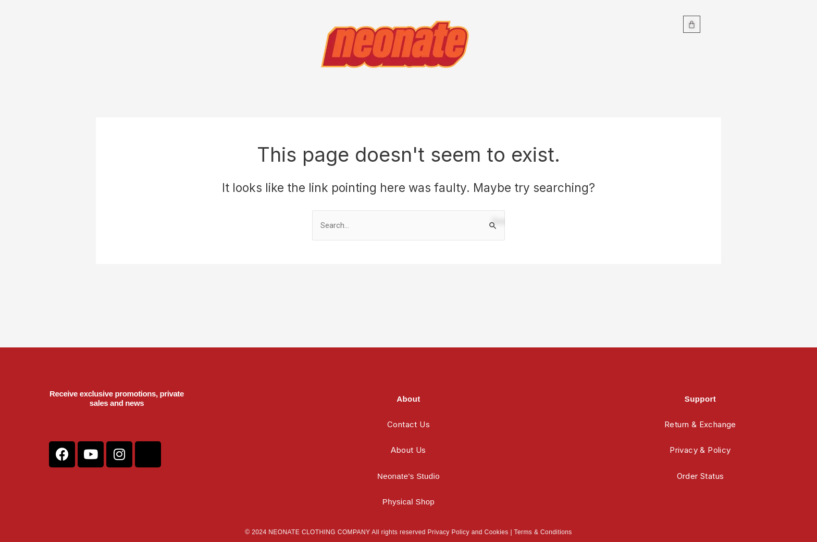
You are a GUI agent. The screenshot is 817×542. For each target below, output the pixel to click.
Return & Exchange (700, 424)
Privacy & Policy (700, 450)
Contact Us (408, 424)
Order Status (700, 476)
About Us (408, 450)
